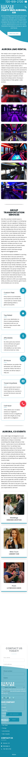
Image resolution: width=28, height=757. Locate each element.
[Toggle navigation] (26, 7)
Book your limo (14, 34)
